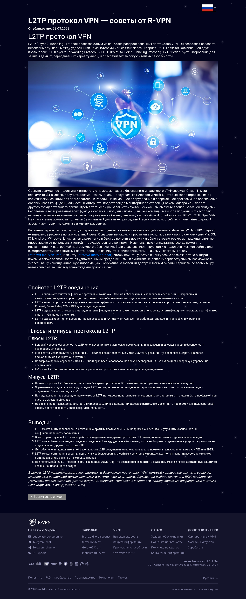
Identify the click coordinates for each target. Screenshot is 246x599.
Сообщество (62, 577)
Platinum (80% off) (94, 553)
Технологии (106, 577)
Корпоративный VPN (202, 536)
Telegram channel (44, 547)
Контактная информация (167, 553)
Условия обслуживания (167, 536)
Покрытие (35, 577)
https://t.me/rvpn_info (45, 255)
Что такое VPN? (124, 553)
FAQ (48, 577)
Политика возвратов (165, 547)
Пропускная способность (130, 547)
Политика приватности (167, 542)
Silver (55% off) (92, 542)
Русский (208, 578)
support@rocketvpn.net (48, 536)
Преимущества (85, 577)
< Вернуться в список (47, 496)
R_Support (39, 552)
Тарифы (123, 577)
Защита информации (127, 542)
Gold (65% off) (91, 547)
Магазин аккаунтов (201, 542)
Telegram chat (42, 542)
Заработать (195, 547)
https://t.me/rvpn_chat (95, 255)
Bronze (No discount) (96, 536)
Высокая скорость (126, 536)
